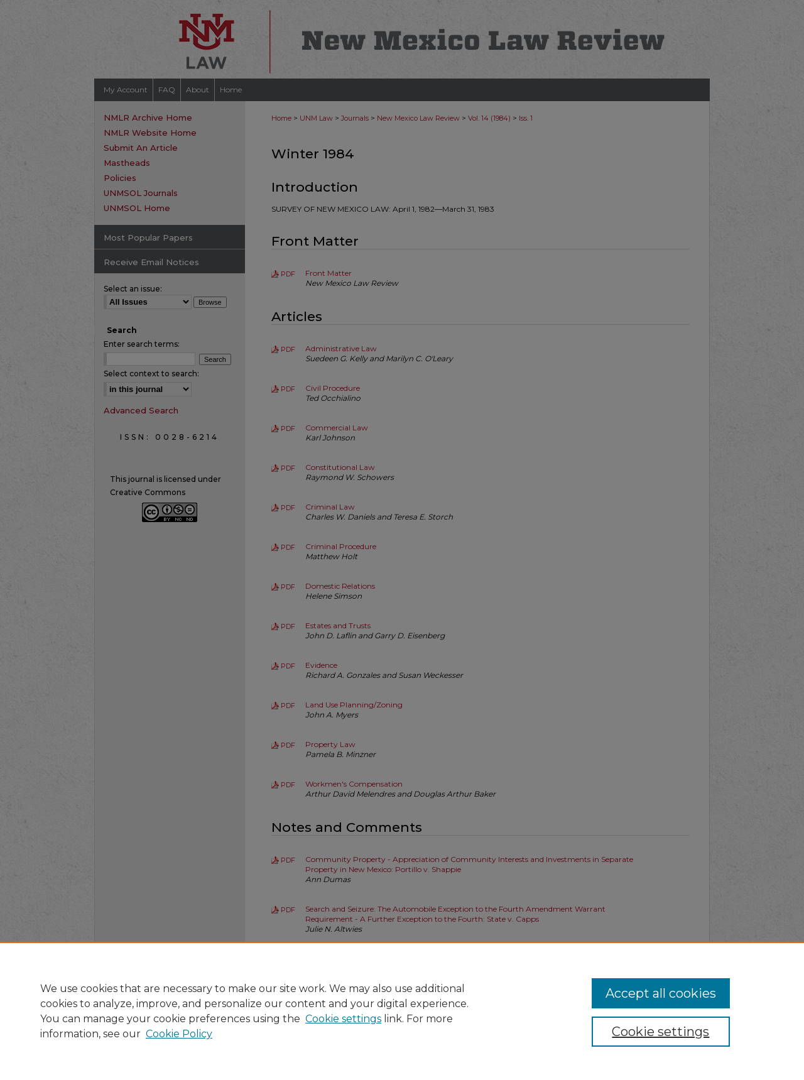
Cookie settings (343, 1019)
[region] (402, 1011)
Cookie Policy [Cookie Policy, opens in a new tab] (179, 1034)
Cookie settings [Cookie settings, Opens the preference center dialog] (660, 1031)
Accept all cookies (661, 993)
